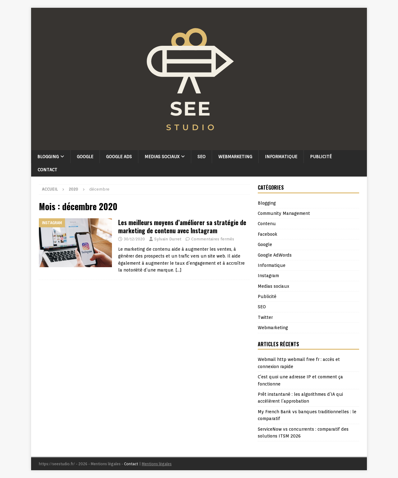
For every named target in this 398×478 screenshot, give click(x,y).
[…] (178, 269)
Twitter (265, 317)
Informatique (281, 156)
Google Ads (119, 156)
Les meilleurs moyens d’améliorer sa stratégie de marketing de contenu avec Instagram (182, 226)
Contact (47, 169)
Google (85, 156)
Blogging (48, 156)
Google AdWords (275, 255)
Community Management (284, 213)
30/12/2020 (134, 239)
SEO (201, 156)
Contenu (267, 223)
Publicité (321, 156)
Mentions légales (157, 463)
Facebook (267, 234)
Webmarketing (235, 156)
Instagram (268, 275)
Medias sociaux (162, 156)
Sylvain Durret (167, 239)
